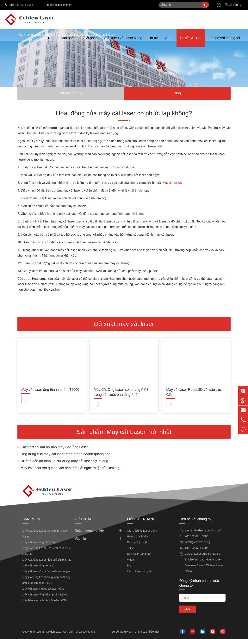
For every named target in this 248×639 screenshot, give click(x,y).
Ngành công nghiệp (99, 531)
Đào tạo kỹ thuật (137, 542)
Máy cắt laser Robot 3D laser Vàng (43, 588)
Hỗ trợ (153, 41)
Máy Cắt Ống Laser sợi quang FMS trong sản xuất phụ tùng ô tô (121, 392)
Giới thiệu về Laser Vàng (123, 41)
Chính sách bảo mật (147, 631)
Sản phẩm (69, 41)
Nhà (51, 41)
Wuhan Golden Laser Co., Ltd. (55, 631)
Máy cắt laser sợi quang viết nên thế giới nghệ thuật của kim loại (70, 468)
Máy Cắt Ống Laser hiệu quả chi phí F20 (46, 559)
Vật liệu (99, 539)
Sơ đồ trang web (121, 631)
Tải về (131, 548)
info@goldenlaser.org (59, 4)
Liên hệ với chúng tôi (224, 41)
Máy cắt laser (172, 182)
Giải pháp (90, 41)
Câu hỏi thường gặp (139, 553)
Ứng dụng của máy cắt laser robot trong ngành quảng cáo (65, 454)
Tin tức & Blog (191, 41)
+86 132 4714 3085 (19, 4)
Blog (177, 93)
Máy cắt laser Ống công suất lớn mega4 (46, 571)
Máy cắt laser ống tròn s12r (38, 565)
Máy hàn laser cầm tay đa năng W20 (44, 600)
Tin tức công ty (70, 93)
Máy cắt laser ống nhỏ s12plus (40, 542)
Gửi (187, 609)
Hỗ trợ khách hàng (138, 536)
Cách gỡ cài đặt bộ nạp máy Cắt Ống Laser (54, 447)
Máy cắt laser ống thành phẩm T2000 (50, 390)
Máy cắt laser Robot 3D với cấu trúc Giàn (194, 392)
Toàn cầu (231, 4)
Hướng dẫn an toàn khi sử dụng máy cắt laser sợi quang (64, 461)
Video (168, 41)
